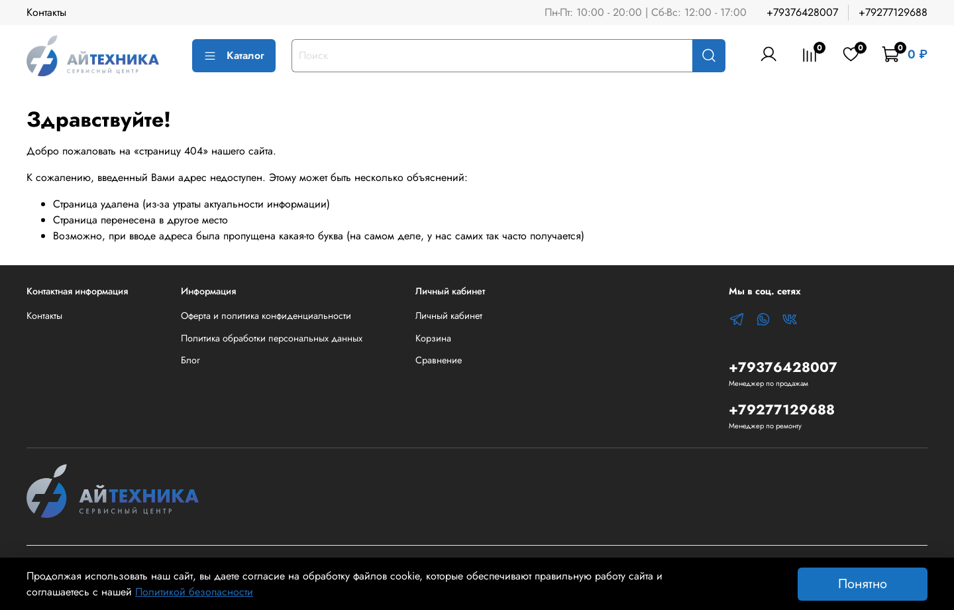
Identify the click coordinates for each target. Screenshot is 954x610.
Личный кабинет (448, 315)
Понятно (862, 583)
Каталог (233, 55)
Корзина (433, 338)
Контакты (46, 12)
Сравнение (438, 360)
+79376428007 (802, 12)
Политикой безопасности (194, 591)
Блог (190, 360)
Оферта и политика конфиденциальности (266, 315)
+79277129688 (893, 12)
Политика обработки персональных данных (271, 338)
